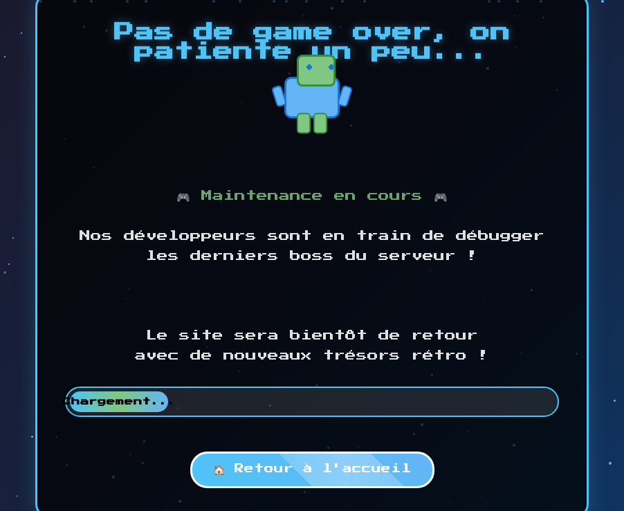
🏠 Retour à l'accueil (312, 469)
